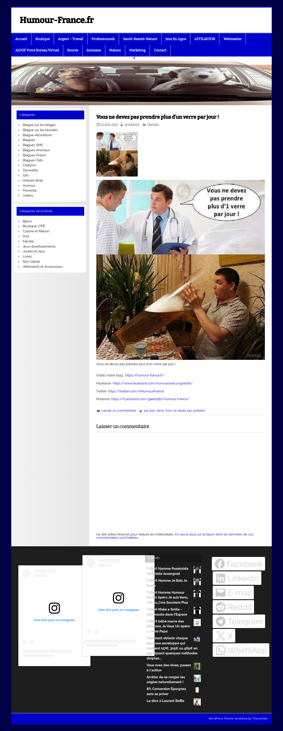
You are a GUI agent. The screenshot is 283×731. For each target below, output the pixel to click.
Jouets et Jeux (34, 251)
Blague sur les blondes (40, 130)
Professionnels (103, 39)
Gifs (26, 175)
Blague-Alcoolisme (37, 135)
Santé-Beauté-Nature (140, 39)
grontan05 (132, 124)
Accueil (21, 39)
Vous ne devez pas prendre (185, 410)
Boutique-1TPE (34, 226)
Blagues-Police (34, 155)
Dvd (26, 236)
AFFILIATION (204, 39)
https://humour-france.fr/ (144, 375)
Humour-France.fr (57, 20)
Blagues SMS (33, 145)
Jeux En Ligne (175, 39)
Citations (29, 165)
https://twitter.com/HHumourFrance (136, 391)
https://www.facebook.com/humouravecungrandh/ (153, 383)
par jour (149, 410)
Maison (115, 50)
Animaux (93, 50)
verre (160, 410)
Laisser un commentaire (118, 410)
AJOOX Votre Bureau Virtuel (37, 50)
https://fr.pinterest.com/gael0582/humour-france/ (150, 399)
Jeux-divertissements (39, 246)
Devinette (30, 170)
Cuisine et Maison (36, 231)
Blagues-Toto (33, 160)
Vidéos (28, 196)
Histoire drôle (33, 180)
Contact (160, 50)
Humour (153, 124)
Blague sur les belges (39, 125)
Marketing (137, 50)
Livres (27, 256)
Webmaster (233, 39)
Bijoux (27, 221)
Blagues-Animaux (36, 150)
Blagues (29, 140)
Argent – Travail (70, 39)
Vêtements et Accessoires (43, 267)
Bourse (72, 50)
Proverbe (30, 190)
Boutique (42, 39)
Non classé (31, 262)
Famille (28, 241)
